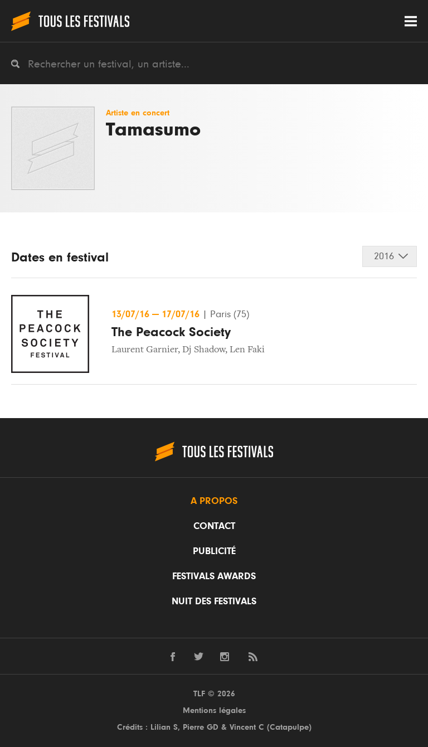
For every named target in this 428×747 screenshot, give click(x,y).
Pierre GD (200, 727)
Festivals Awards (214, 576)
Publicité (214, 551)
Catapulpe (289, 727)
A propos (214, 501)
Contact (214, 526)
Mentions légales (214, 710)
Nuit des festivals (214, 601)
